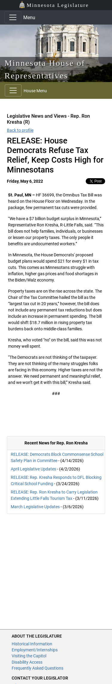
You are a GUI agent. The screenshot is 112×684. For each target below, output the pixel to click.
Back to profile (20, 130)
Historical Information (32, 643)
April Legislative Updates (33, 469)
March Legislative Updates (35, 506)
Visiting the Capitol (29, 655)
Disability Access (27, 662)
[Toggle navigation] (12, 17)
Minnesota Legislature (54, 4)
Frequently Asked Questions (37, 668)
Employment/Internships (35, 649)
